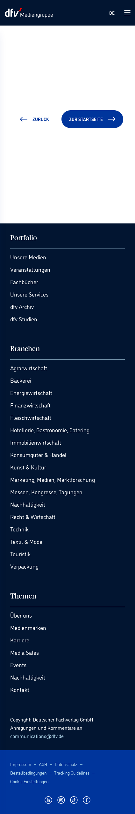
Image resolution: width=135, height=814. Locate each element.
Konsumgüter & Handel (38, 454)
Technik (19, 529)
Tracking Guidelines (71, 773)
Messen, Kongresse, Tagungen (46, 492)
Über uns (21, 615)
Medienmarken (28, 627)
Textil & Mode (26, 541)
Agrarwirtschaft (28, 368)
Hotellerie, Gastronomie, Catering (49, 430)
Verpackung (24, 566)
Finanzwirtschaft (30, 405)
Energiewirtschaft (31, 392)
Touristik (20, 553)
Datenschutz (66, 764)
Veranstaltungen (30, 269)
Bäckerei (20, 380)
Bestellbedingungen (28, 773)
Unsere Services (29, 294)
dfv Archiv (22, 306)
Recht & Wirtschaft (32, 516)
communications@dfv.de (37, 735)
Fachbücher (24, 281)
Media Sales (24, 652)
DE (112, 13)
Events (18, 664)
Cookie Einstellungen (29, 781)
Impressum (20, 764)
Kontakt (19, 689)
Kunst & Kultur (28, 467)
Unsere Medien (28, 257)
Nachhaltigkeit (27, 504)
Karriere (19, 640)
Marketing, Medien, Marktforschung (52, 479)
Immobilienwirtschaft (35, 442)
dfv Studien (23, 319)
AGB (43, 764)
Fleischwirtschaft (30, 417)
